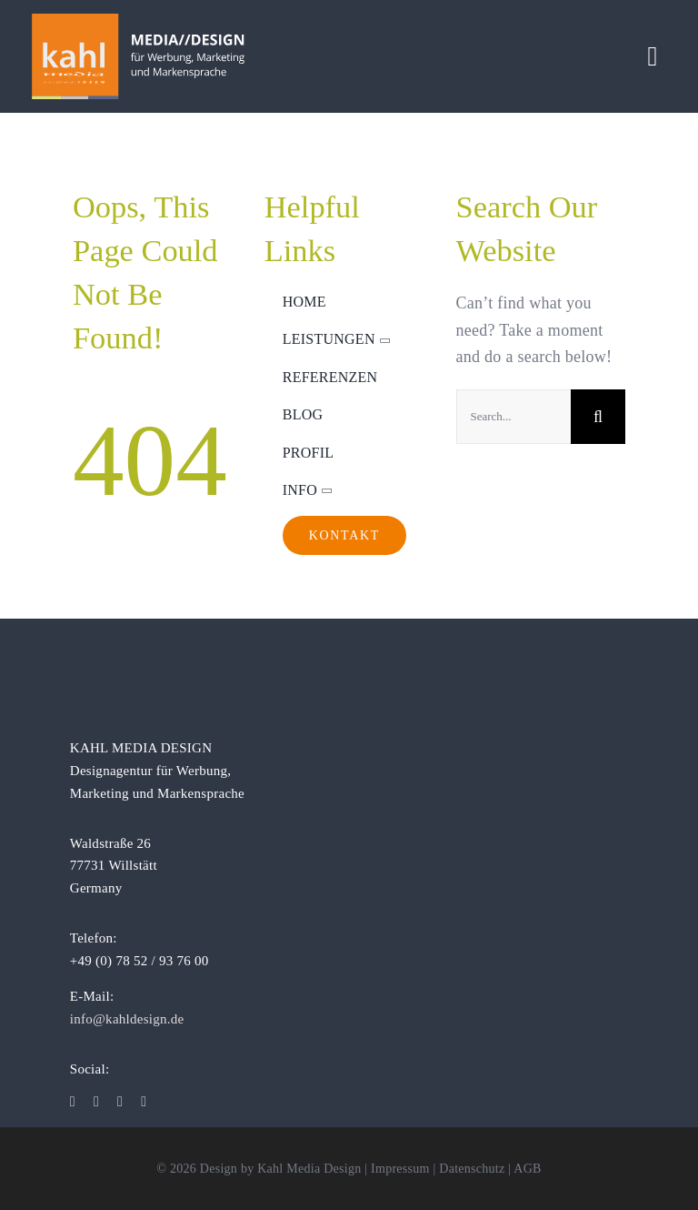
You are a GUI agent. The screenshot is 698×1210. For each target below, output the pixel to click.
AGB (527, 1168)
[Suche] (598, 416)
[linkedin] (120, 1101)
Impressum (400, 1168)
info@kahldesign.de (127, 1019)
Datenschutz (471, 1168)
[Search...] (514, 416)
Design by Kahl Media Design (281, 1168)
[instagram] (96, 1101)
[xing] (143, 1101)
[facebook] (72, 1101)
